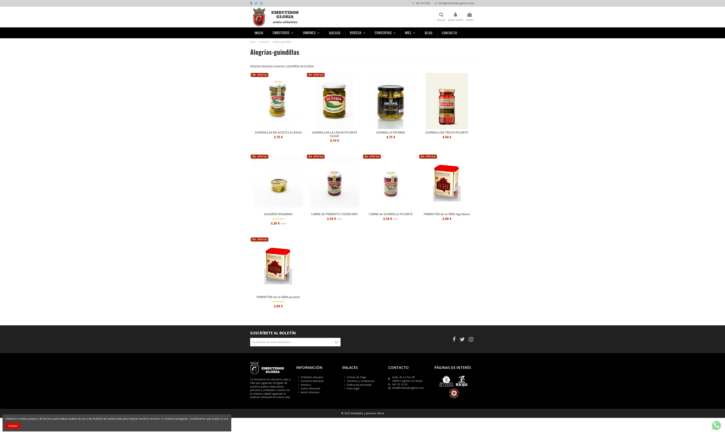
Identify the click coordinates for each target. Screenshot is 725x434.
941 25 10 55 (399, 385)
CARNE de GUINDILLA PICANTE (391, 214)
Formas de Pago (356, 378)
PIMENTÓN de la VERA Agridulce (447, 214)
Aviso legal (353, 389)
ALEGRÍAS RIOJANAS (278, 214)
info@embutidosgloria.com (456, 3)
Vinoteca (306, 385)
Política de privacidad (359, 385)
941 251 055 (423, 3)
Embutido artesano (312, 378)
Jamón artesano (310, 392)
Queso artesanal (310, 389)
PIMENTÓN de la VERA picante (278, 297)
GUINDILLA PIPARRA (390, 132)
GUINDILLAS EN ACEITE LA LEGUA (278, 132)
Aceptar (12, 425)
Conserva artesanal (312, 381)
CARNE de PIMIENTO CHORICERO (334, 214)
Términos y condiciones (361, 381)
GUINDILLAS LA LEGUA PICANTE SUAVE (334, 134)
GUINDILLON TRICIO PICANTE (447, 132)
